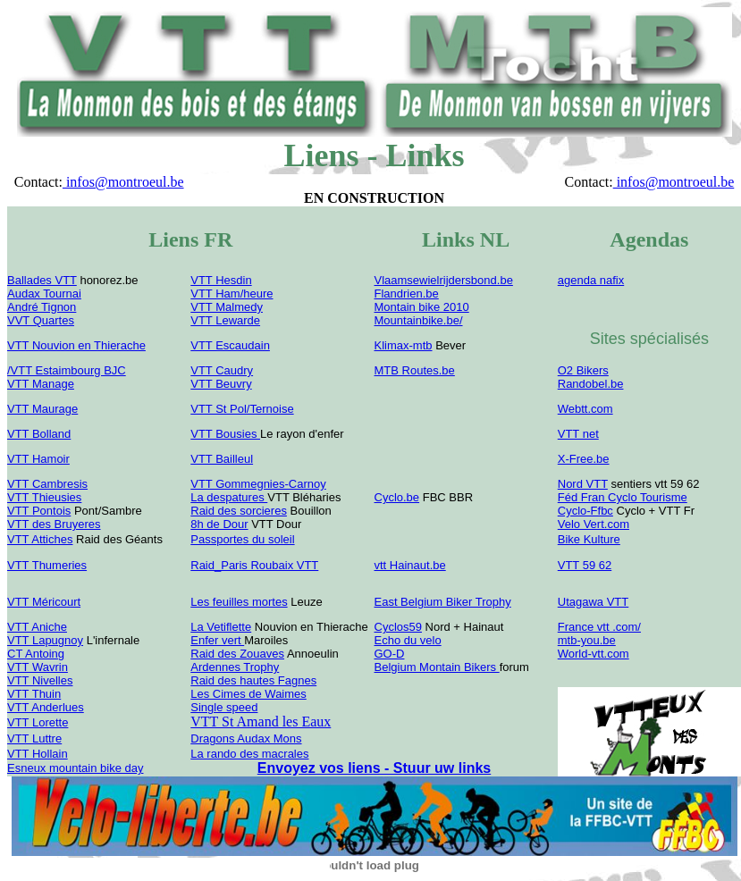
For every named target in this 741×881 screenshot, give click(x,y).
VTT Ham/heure (231, 293)
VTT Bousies (225, 433)
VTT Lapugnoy (45, 640)
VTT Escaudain (230, 345)
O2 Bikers (583, 370)
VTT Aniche (37, 626)
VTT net (578, 433)
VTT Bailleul (221, 459)
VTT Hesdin (220, 280)
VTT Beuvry (220, 383)
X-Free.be (584, 459)
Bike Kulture (589, 539)
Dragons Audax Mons (245, 738)
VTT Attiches (39, 539)
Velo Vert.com (593, 524)
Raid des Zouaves (237, 653)
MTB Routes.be (415, 370)
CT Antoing (35, 653)
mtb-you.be (587, 640)
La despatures (228, 497)
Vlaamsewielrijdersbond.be (444, 280)
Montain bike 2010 (422, 307)
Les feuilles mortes (238, 601)
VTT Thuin (34, 694)
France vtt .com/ (599, 626)
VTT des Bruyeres (54, 524)
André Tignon (41, 307)
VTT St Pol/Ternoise (241, 408)
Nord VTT (583, 484)
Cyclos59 (398, 626)
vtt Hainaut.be (410, 565)
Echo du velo (408, 640)
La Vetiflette (220, 626)
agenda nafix (591, 280)
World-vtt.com (593, 653)
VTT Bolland (39, 433)
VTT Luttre (34, 738)
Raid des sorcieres (238, 510)
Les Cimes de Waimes (248, 694)
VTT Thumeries (47, 565)
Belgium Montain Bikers (437, 667)
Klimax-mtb (404, 345)
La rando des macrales (249, 753)
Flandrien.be (407, 293)
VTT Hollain (37, 753)
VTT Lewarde (225, 320)
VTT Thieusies (44, 497)
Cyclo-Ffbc (585, 510)
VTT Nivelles (39, 680)
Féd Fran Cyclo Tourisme (622, 497)
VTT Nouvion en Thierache (76, 345)
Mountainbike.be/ (419, 320)
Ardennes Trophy (234, 667)
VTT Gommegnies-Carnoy (257, 484)
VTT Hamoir (38, 459)
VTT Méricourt (43, 601)
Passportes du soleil (242, 539)
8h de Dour (219, 524)
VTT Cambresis (47, 484)
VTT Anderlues (45, 707)
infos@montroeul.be (123, 181)
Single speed (223, 707)
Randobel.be (591, 383)
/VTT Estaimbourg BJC (66, 370)
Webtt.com (585, 408)
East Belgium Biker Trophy (443, 601)
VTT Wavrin (37, 667)
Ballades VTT (42, 280)
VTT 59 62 (584, 565)
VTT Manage (40, 383)
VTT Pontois (39, 510)
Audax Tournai (44, 293)
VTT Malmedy (226, 307)
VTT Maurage (42, 408)
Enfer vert (217, 640)
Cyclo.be (397, 497)
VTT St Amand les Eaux (260, 721)
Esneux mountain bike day (75, 768)
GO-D (390, 653)
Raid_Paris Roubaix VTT (254, 565)
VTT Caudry (221, 370)
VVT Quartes (40, 320)
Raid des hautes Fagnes (253, 680)
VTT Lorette (37, 722)
